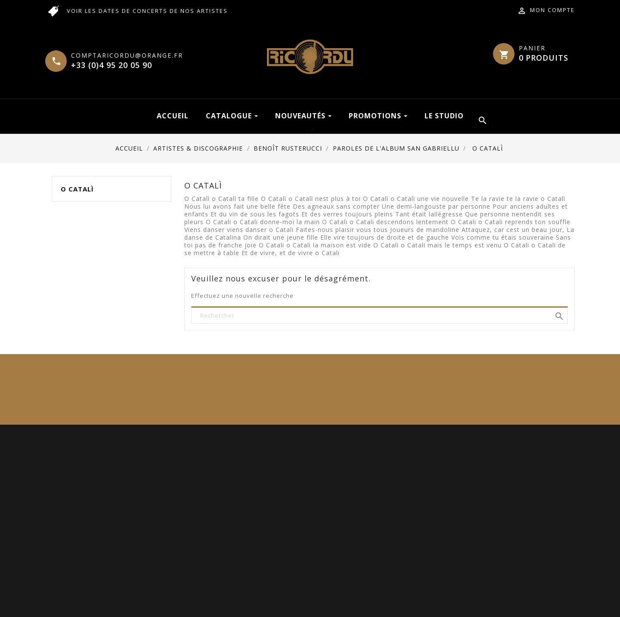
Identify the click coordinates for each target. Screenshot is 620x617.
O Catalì (77, 189)
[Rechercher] (380, 316)
